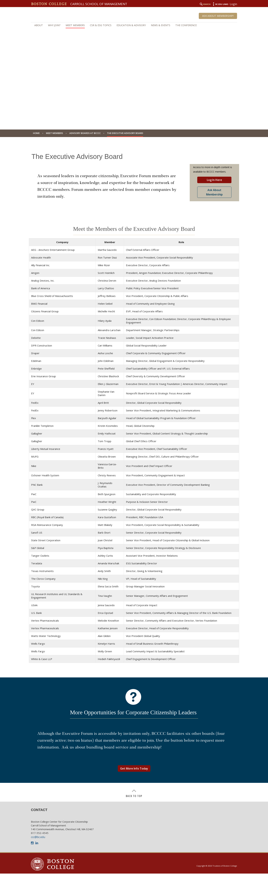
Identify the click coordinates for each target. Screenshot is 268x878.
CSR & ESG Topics (100, 25)
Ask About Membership (214, 192)
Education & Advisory (131, 25)
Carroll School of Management (98, 4)
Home (36, 133)
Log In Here (214, 180)
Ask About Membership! (218, 15)
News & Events (160, 25)
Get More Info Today (134, 768)
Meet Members (75, 25)
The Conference (186, 25)
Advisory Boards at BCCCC (85, 133)
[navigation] (134, 25)
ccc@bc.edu (38, 837)
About (38, 25)
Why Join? (54, 25)
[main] (134, 472)
